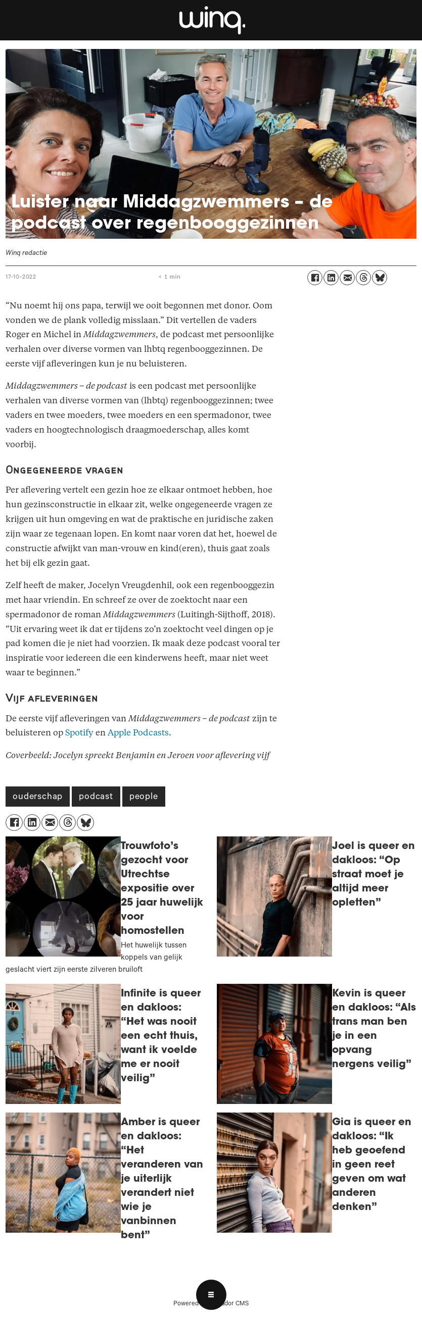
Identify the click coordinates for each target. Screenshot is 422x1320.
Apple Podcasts (138, 732)
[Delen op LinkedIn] (331, 277)
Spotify (79, 732)
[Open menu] (211, 1295)
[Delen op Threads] (363, 277)
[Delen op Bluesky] (379, 277)
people (143, 798)
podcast (96, 798)
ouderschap (38, 798)
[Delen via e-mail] (347, 277)
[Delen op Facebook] (314, 277)
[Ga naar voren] (211, 20)
